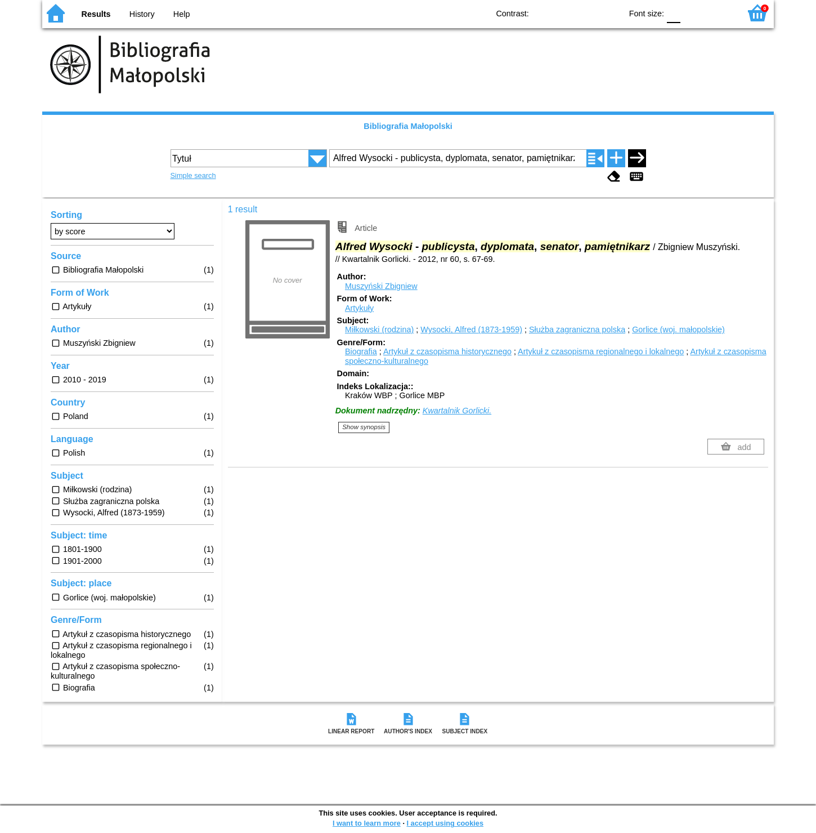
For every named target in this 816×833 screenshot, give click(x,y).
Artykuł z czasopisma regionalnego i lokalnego (601, 351)
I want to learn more (367, 823)
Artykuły (359, 308)
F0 (673, 12)
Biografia (361, 351)
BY (610, 12)
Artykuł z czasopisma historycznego (447, 351)
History (142, 14)
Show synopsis (363, 427)
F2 (719, 12)
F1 (693, 12)
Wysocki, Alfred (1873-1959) (471, 329)
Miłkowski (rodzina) (379, 329)
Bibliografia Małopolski (408, 126)
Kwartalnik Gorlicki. (457, 410)
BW (564, 12)
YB (587, 12)
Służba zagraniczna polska (577, 329)
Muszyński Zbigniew (381, 286)
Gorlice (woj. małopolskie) (678, 329)
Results (96, 14)
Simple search (193, 175)
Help (181, 14)
